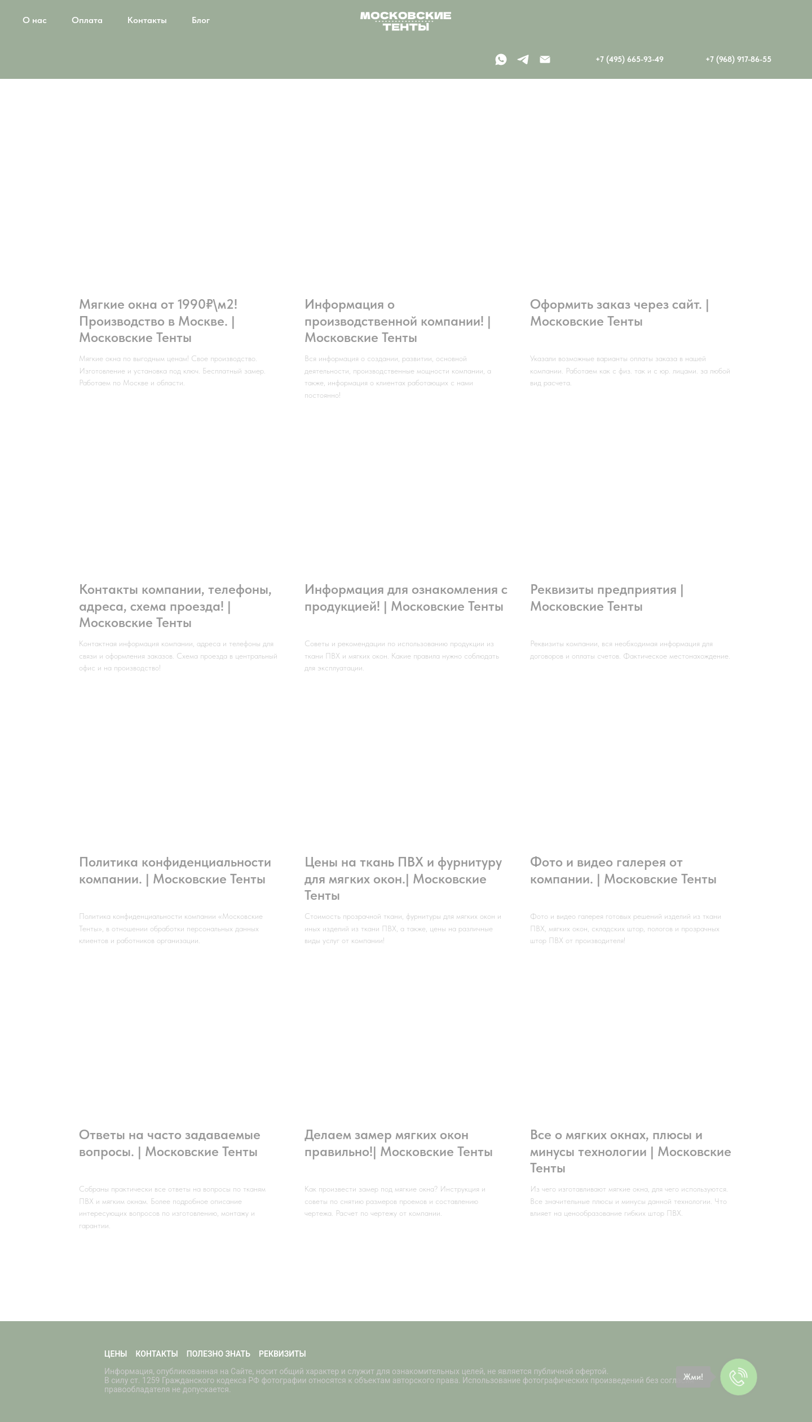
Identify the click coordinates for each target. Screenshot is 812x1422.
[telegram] (523, 59)
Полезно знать (218, 1353)
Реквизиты (282, 1353)
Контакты (147, 20)
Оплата (87, 20)
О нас (35, 20)
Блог (201, 20)
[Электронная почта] (545, 59)
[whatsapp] (501, 59)
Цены (115, 1353)
